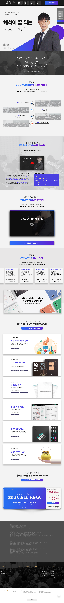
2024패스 (3, 569)
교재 (20, 566)
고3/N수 (11, 569)
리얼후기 (28, 566)
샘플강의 (60, 13)
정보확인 (32, 591)
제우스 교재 (20, 569)
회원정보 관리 (52, 580)
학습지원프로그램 (44, 573)
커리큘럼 (60, 15)
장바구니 (52, 573)
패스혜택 (60, 18)
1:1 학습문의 (52, 571)
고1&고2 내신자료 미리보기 (24, 392)
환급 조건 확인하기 (15, 459)
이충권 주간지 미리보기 (15, 436)
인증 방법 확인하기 (15, 348)
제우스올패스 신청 (60, 21)
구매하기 (53, 503)
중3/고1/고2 (12, 571)
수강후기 (60, 16)
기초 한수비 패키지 (3, 573)
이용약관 (55, 589)
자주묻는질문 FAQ (44, 571)
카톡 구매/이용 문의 (60, 23)
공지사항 (44, 569)
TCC (36, 566)
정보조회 (35, 592)
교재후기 (28, 571)
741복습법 (36, 571)
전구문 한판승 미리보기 (24, 370)
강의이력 (60, 12)
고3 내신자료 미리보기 (15, 392)
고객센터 (44, 566)
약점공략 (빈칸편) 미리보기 (15, 370)
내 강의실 (52, 566)
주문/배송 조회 (52, 577)
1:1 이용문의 (44, 575)
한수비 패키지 (3, 571)
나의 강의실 (52, 569)
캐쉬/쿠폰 (52, 575)
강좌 (11, 566)
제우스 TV (36, 568)
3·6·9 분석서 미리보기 (15, 413)
